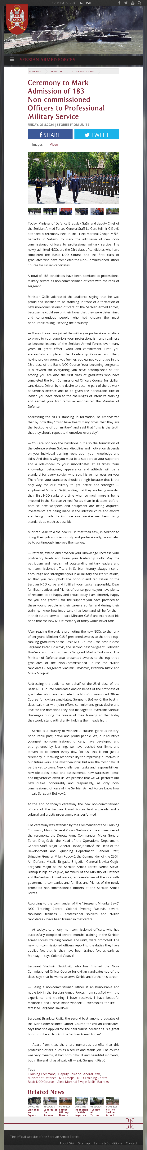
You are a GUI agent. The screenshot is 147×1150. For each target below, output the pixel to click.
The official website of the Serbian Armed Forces (44, 1137)
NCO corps (66, 1078)
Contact (131, 1143)
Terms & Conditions (108, 1143)
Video (54, 144)
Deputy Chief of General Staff (79, 1074)
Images (37, 144)
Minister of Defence (42, 1078)
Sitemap (84, 1143)
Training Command (42, 1074)
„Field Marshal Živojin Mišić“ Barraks (82, 1082)
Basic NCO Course (41, 1082)
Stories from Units (83, 71)
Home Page (35, 71)
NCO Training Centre (92, 1078)
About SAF (67, 1143)
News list (56, 71)
